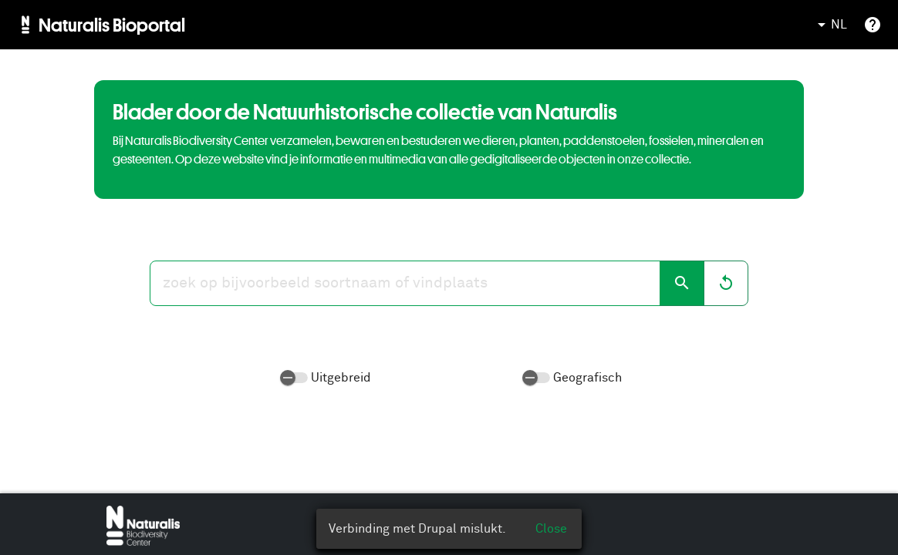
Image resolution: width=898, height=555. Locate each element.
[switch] (294, 377)
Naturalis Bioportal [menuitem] (112, 25)
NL (829, 24)
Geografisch (587, 378)
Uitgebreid (341, 378)
